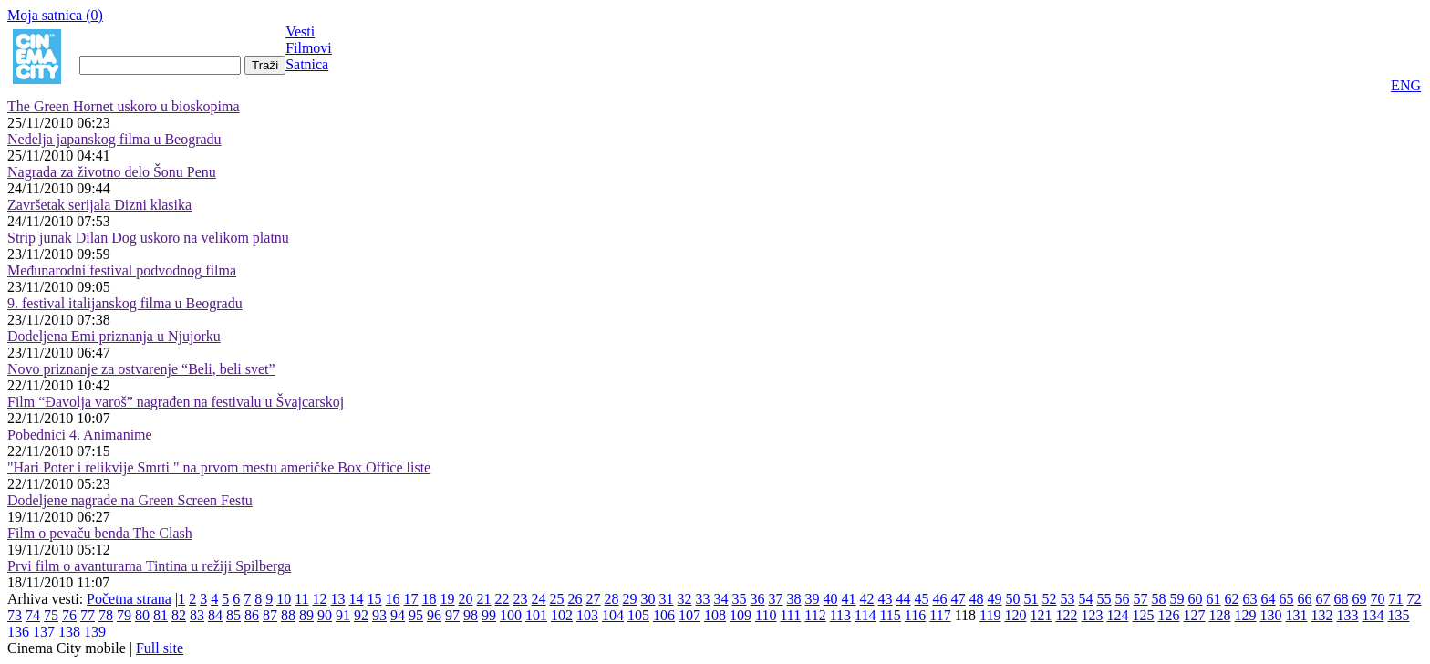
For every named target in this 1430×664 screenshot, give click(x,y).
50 (1013, 599)
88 (288, 615)
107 (689, 615)
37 (776, 599)
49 (995, 599)
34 (721, 599)
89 (306, 615)
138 (69, 631)
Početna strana (129, 599)
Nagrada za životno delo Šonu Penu (111, 172)
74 (33, 615)
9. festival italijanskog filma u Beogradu (125, 303)
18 (429, 599)
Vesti (300, 31)
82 (178, 615)
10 (283, 599)
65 (1287, 599)
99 (489, 615)
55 (1104, 599)
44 (903, 599)
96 (434, 615)
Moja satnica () (55, 15)
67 (1323, 599)
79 (124, 615)
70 (1378, 599)
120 (1015, 615)
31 (666, 599)
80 (142, 615)
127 (1194, 615)
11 (301, 599)
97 (452, 615)
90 (324, 615)
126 (1168, 615)
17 (411, 599)
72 (1414, 599)
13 (338, 599)
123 (1092, 615)
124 (1117, 615)
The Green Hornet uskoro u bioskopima (123, 106)
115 (889, 615)
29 (630, 599)
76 (69, 615)
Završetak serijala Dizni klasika (99, 205)
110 (765, 615)
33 (703, 599)
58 (1159, 599)
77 (87, 615)
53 (1068, 599)
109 (740, 615)
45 (922, 599)
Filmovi (308, 48)
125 (1143, 615)
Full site (159, 648)
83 (197, 615)
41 (849, 599)
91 (343, 615)
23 (520, 599)
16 (393, 599)
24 (539, 599)
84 (215, 615)
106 (664, 615)
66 (1305, 599)
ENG (1406, 85)
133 (1347, 615)
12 (320, 599)
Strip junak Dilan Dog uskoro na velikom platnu (148, 237)
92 (361, 615)
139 (95, 631)
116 (915, 615)
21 (484, 599)
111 (790, 615)
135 (1398, 615)
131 (1296, 615)
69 (1359, 599)
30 (648, 599)
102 (562, 615)
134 (1372, 615)
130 (1270, 615)
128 (1219, 615)
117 (939, 615)
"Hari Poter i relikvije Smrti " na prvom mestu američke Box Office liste (218, 467)
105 (638, 615)
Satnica (306, 64)
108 (715, 615)
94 (397, 615)
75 (51, 615)
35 (739, 599)
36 (758, 599)
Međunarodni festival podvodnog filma (121, 270)
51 (1031, 599)
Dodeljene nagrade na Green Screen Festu (130, 500)
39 (812, 599)
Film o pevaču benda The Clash (99, 533)
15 (375, 599)
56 (1122, 599)
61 (1214, 599)
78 (105, 615)
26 (575, 599)
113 (840, 615)
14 (356, 599)
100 (511, 615)
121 (1041, 615)
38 (794, 599)
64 (1268, 599)
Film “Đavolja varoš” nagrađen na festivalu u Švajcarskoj (175, 402)
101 (536, 615)
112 (814, 615)
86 (251, 615)
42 (867, 599)
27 (593, 599)
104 (613, 615)
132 (1321, 615)
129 (1245, 615)
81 (160, 615)
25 (557, 599)
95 (416, 615)
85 (233, 615)
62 (1232, 599)
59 (1177, 599)
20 (466, 599)
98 (470, 615)
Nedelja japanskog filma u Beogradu (114, 139)
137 (44, 631)
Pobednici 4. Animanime (79, 434)
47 (958, 599)
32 (685, 599)
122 (1066, 615)
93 (379, 615)
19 (447, 599)
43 (885, 599)
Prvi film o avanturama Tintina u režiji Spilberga (149, 566)
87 (270, 615)
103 (587, 615)
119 (989, 615)
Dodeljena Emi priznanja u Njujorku (114, 336)
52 (1049, 599)
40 (831, 599)
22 (502, 599)
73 (14, 615)
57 (1141, 599)
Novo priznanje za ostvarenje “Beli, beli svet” (141, 369)
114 (865, 615)
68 (1341, 599)
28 (612, 599)
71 (1396, 599)
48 (976, 599)
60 (1195, 599)
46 (940, 599)
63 (1250, 599)
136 (18, 631)
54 (1086, 599)
